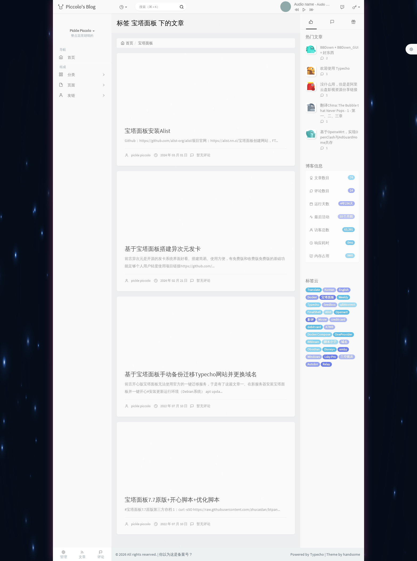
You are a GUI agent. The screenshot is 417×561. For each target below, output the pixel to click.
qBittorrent (347, 305)
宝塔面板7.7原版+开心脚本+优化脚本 (172, 499)
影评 (310, 320)
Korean (329, 290)
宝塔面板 (327, 297)
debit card (314, 327)
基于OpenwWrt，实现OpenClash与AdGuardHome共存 (339, 137)
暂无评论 (203, 155)
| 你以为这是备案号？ (175, 554)
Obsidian (313, 349)
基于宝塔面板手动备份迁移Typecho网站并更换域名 (191, 374)
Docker (312, 297)
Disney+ (329, 349)
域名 (344, 342)
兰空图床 (346, 357)
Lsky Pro (330, 357)
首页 (127, 43)
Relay (326, 364)
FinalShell (314, 312)
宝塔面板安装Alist (147, 130)
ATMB (329, 327)
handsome (351, 554)
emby (343, 349)
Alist (328, 312)
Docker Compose (318, 334)
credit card (338, 320)
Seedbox (329, 305)
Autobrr (312, 364)
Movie (322, 320)
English (344, 290)
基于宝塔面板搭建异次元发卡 (163, 248)
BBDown (313, 342)
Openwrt (342, 312)
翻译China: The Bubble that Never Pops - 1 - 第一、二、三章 (339, 110)
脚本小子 (330, 342)
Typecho (313, 305)
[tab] (311, 21)
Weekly (343, 297)
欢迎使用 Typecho (335, 68)
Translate (313, 290)
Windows (313, 357)
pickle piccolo (141, 155)
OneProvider (343, 334)
